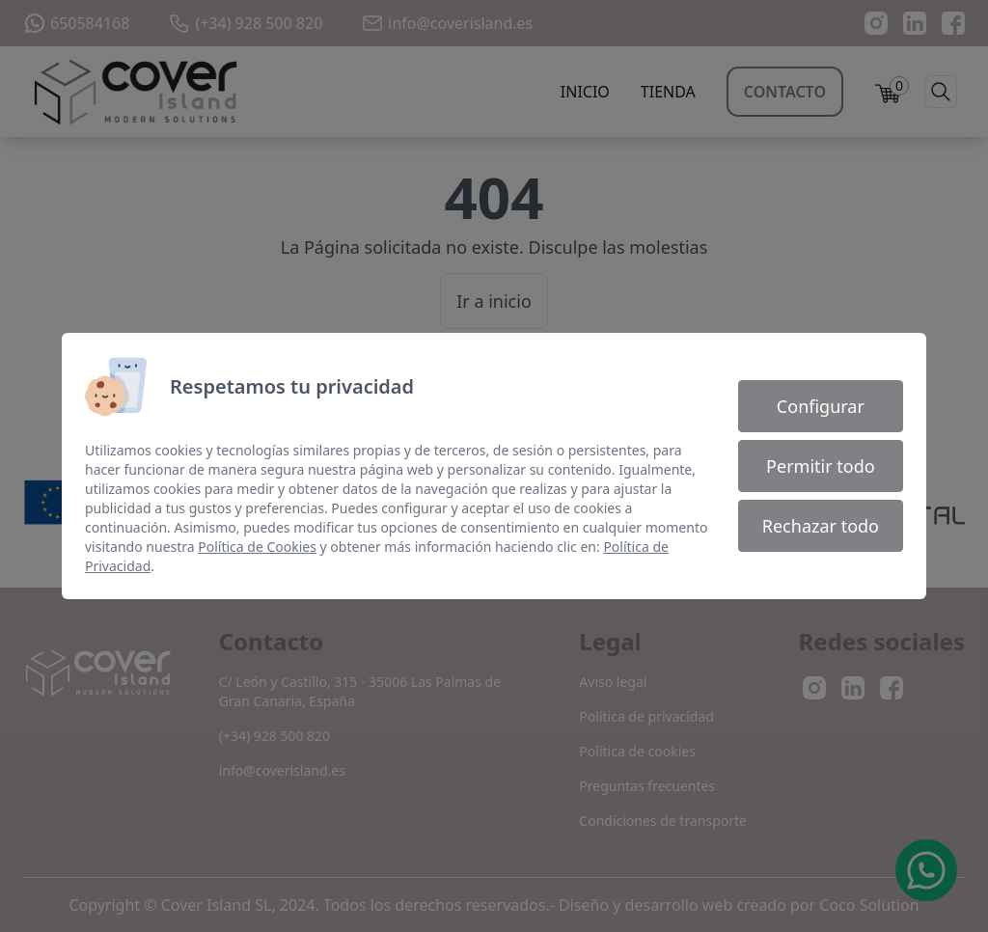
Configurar (820, 406)
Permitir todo (820, 466)
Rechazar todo (820, 525)
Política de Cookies (257, 546)
